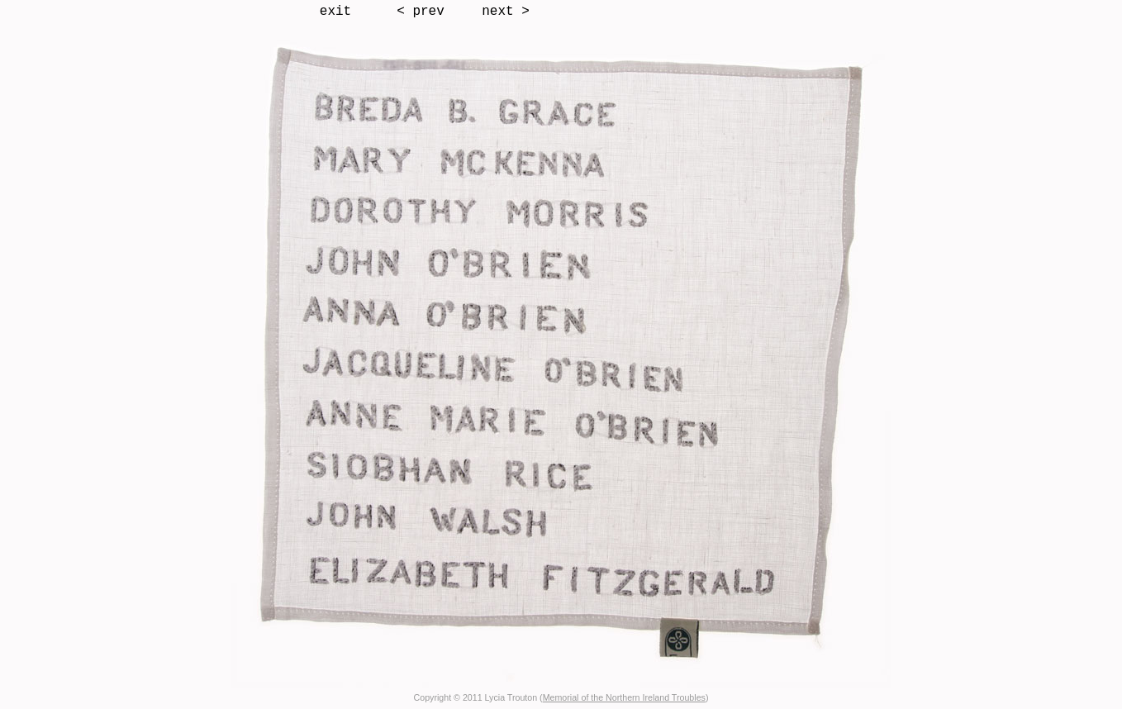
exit (335, 11)
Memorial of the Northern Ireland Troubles (624, 697)
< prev (421, 11)
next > (506, 11)
